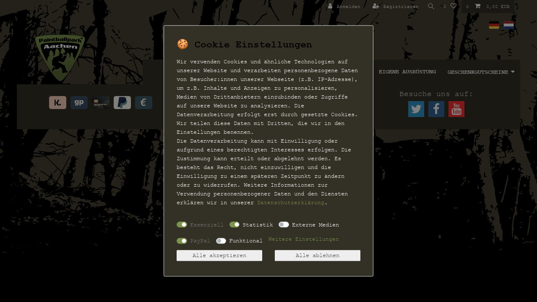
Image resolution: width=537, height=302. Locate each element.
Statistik (257, 224)
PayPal (200, 240)
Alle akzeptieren (219, 255)
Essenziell (207, 224)
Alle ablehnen (317, 255)
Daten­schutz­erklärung (290, 202)
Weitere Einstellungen (303, 239)
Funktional (246, 240)
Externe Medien (315, 224)
